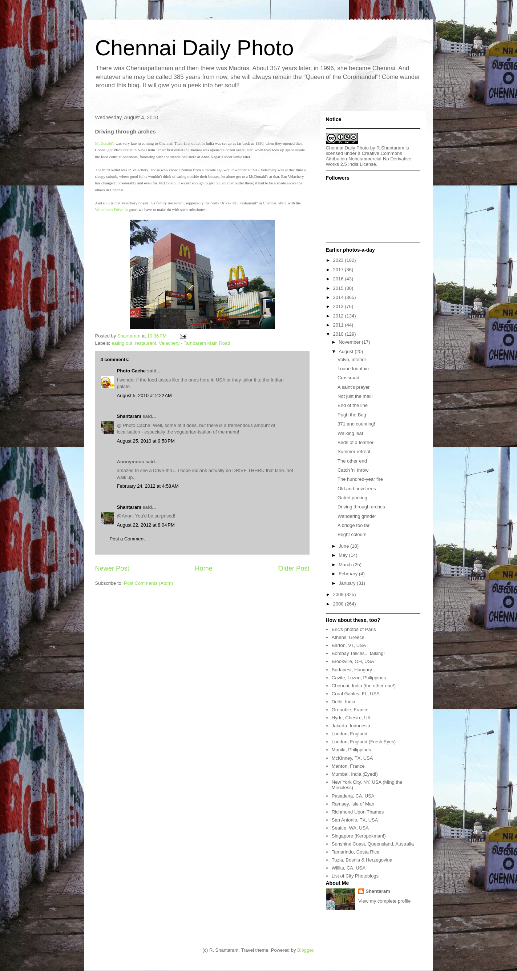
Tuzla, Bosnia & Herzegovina (362, 860)
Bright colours (352, 534)
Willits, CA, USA (348, 868)
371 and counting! (356, 424)
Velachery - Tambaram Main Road (194, 343)
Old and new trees (357, 488)
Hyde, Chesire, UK (351, 717)
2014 (339, 297)
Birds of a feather (355, 442)
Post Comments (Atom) (148, 583)
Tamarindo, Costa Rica (356, 852)
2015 (339, 288)
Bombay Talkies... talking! (358, 653)
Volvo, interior (352, 359)
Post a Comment (127, 539)
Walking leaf (350, 433)
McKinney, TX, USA (352, 758)
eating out (122, 343)
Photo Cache (131, 370)
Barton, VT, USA (349, 645)
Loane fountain (353, 368)
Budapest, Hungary (352, 669)
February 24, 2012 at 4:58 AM (148, 486)
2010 (339, 334)
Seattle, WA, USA (350, 828)
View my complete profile (384, 901)
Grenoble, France (350, 709)
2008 (339, 604)
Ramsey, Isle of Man (353, 804)
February (349, 573)
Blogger (305, 950)
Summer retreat (354, 451)
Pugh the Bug (352, 414)
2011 (339, 325)
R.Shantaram (390, 148)
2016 (339, 278)
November (350, 342)
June (344, 546)
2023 (339, 260)
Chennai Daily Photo (194, 48)
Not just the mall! (355, 396)
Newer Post (112, 568)
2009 (339, 594)
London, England (349, 733)
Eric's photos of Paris (354, 629)
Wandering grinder (357, 516)
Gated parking (352, 497)
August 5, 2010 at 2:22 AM (144, 395)
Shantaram (129, 416)
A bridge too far (353, 525)
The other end (352, 461)
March (346, 564)
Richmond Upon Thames (358, 812)
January (348, 583)
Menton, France (348, 766)
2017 (339, 269)
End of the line (353, 405)
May (344, 555)
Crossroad (348, 377)
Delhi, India (343, 701)
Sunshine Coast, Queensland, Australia (373, 844)
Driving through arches (361, 507)
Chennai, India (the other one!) (364, 685)
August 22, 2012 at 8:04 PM (146, 525)
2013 (339, 306)
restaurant (145, 343)
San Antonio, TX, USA (355, 820)
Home (204, 568)
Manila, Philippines (351, 749)
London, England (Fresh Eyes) (364, 741)
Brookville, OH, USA (353, 661)
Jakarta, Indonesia (351, 725)
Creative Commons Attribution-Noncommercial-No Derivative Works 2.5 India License (369, 159)
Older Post (294, 568)
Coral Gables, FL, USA (356, 693)
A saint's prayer (353, 387)
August (347, 351)
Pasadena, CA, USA (353, 796)
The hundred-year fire (360, 479)
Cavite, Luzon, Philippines (359, 677)
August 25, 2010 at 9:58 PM (146, 441)
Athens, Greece (348, 637)
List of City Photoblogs (355, 876)
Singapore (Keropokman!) (359, 836)
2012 (339, 316)
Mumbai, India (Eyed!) (355, 774)
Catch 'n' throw (353, 470)
